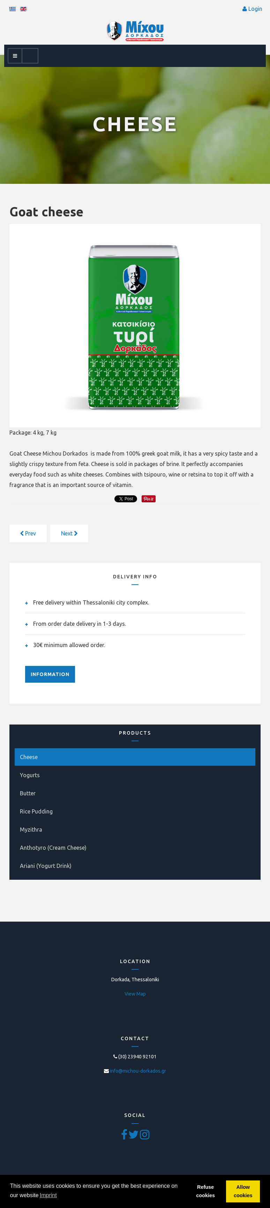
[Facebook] (124, 1137)
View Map (135, 994)
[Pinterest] (144, 1137)
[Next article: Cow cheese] (69, 533)
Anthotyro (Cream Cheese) (53, 848)
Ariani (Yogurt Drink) (46, 866)
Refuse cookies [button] (205, 1191)
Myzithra (31, 829)
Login (255, 9)
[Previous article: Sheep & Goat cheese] (28, 533)
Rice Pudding (36, 811)
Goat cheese (46, 211)
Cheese (29, 757)
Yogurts (30, 775)
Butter (28, 793)
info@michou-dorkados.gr (138, 1071)
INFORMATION (50, 674)
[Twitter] (134, 1137)
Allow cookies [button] (243, 1191)
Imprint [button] (48, 1195)
